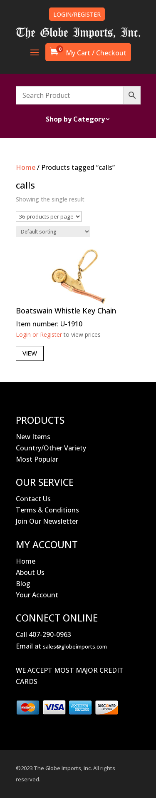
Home (25, 167)
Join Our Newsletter (47, 521)
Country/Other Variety (51, 447)
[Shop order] (53, 231)
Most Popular (37, 459)
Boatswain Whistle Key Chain (66, 311)
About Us (30, 572)
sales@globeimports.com (75, 646)
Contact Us (33, 498)
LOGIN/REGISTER (77, 14)
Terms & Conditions (47, 510)
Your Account (37, 594)
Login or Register (39, 334)
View (29, 353)
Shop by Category (75, 120)
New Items (33, 436)
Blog (23, 583)
